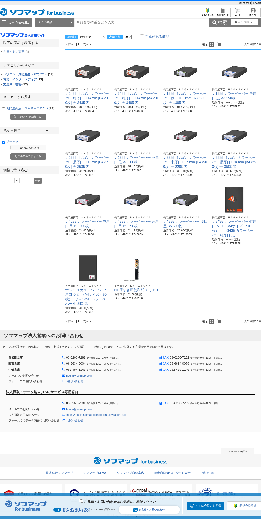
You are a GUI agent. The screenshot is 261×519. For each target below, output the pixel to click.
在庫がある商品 (16, 51)
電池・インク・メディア (23, 79)
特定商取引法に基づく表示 (172, 473)
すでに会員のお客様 (208, 505)
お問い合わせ (74, 381)
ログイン (253, 14)
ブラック (12, 142)
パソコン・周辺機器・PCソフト (28, 74)
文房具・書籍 (15, 84)
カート (238, 14)
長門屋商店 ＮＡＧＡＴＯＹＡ (30, 108)
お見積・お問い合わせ (149, 509)
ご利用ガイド (223, 14)
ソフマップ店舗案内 (130, 473)
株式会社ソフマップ (59, 473)
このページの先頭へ (237, 451)
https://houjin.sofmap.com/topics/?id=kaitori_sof (96, 414)
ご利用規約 (244, 3)
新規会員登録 (207, 14)
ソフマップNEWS (95, 473)
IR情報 (257, 3)
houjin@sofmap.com (79, 375)
